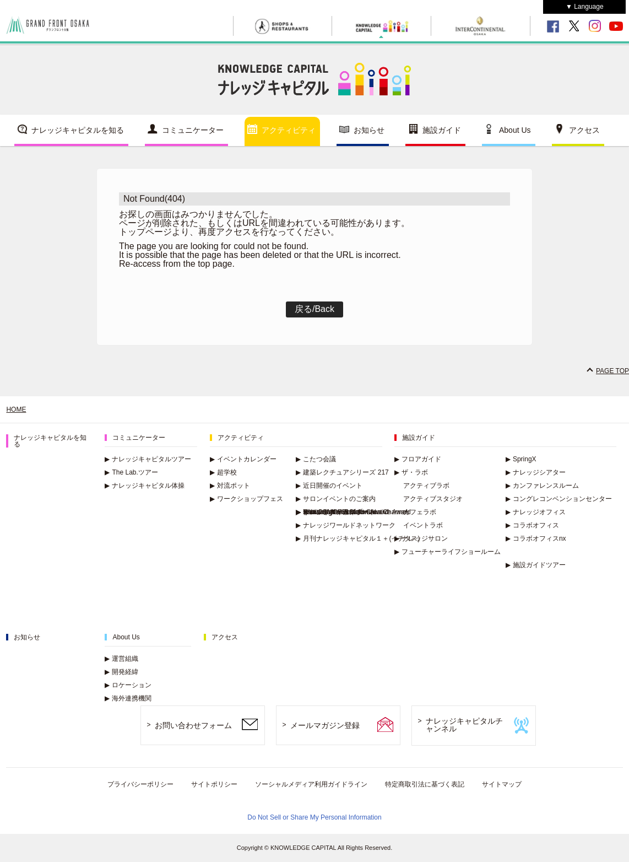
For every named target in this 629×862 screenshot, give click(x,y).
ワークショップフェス (246, 499)
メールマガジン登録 (325, 725)
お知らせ (369, 130)
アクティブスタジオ (433, 499)
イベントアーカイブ (329, 512)
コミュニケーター (193, 130)
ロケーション (128, 685)
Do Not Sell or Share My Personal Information (314, 817)
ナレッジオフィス (536, 512)
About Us (515, 130)
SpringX (521, 459)
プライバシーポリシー (140, 784)
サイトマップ (502, 784)
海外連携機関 (128, 698)
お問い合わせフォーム (193, 725)
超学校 (223, 472)
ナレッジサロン (421, 538)
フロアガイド (417, 459)
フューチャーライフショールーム (447, 552)
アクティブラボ (426, 485)
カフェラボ (419, 512)
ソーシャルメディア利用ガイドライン (311, 784)
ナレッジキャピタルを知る (77, 130)
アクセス (584, 130)
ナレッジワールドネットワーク (345, 525)
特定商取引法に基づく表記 (424, 784)
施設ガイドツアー (536, 565)
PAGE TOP (612, 371)
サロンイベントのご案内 (336, 499)
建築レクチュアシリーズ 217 (342, 472)
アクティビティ (289, 130)
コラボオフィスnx (536, 538)
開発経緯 (121, 672)
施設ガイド (441, 130)
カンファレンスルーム (542, 485)
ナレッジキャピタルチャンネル (464, 725)
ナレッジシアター (536, 472)
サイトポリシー (214, 784)
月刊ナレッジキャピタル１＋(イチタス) (358, 538)
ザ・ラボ (411, 472)
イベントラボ (423, 525)
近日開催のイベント (329, 485)
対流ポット (230, 485)
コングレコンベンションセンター (559, 499)
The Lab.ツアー (131, 472)
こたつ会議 (316, 459)
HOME (16, 409)
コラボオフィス (532, 525)
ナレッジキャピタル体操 (145, 485)
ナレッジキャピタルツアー (148, 459)
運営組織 (121, 658)
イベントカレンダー (243, 459)
